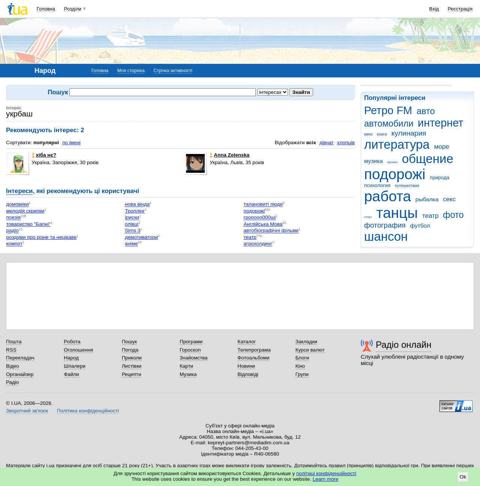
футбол (420, 225)
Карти (186, 366)
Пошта (13, 341)
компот (14, 244)
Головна (46, 9)
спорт (368, 217)
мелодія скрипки (25, 211)
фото (453, 215)
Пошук (129, 341)
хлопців (346, 142)
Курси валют (310, 350)
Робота (72, 341)
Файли (71, 374)
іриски (132, 217)
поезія (13, 217)
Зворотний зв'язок (27, 411)
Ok (463, 477)
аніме (131, 244)
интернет (440, 123)
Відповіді (247, 374)
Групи (302, 374)
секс (449, 199)
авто (426, 111)
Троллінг (135, 211)
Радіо (12, 382)
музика (373, 161)
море (441, 146)
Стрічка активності (172, 70)
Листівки (132, 366)
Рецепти (131, 374)
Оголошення (78, 350)
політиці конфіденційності (326, 473)
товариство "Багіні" (28, 224)
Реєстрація (460, 9)
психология (377, 185)
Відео (12, 366)
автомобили (388, 123)
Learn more (326, 479)
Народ (71, 358)
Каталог (246, 341)
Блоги (302, 358)
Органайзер (19, 374)
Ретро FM (388, 110)
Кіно (300, 366)
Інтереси (19, 191)
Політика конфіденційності (88, 411)
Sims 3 (132, 231)
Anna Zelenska (229, 155)
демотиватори (141, 237)
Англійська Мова (263, 224)
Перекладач (20, 358)
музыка (392, 162)
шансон (386, 236)
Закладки (306, 341)
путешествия (407, 185)
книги (382, 134)
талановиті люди (263, 204)
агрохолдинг (258, 244)
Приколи (132, 358)
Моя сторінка (131, 70)
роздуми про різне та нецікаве (41, 237)
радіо (12, 231)
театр (430, 215)
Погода (130, 350)
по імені (71, 142)
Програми (191, 341)
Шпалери (74, 366)
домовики (17, 204)
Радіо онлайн (404, 345)
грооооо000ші (260, 217)
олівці (131, 224)
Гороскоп (190, 350)
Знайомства (194, 358)
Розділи (72, 9)
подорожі (394, 174)
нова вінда (137, 204)
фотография (385, 225)
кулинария (409, 133)
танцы (397, 213)
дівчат (327, 142)
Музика (188, 374)
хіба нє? (44, 155)
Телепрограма (254, 350)
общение (427, 159)
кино (368, 134)
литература (397, 144)
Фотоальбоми (253, 358)
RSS (11, 350)
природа (439, 177)
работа (387, 196)
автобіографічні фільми (271, 231)
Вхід (434, 9)
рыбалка (427, 199)
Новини (246, 366)
